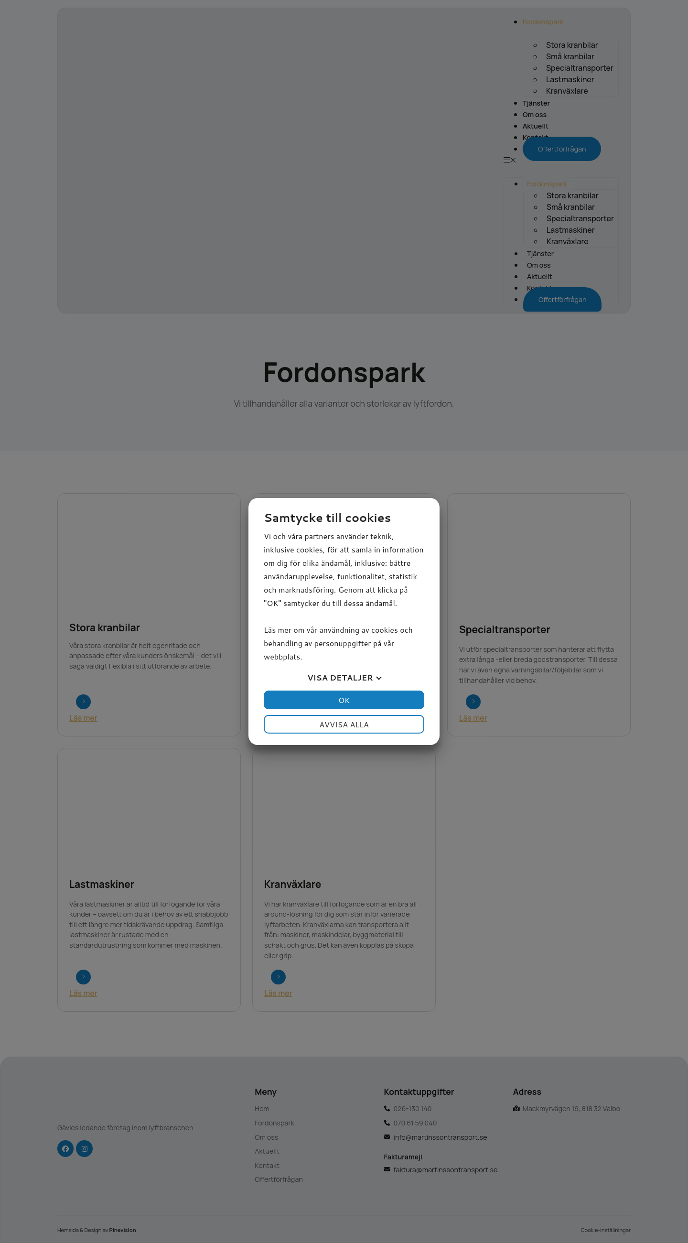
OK (344, 699)
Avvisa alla (344, 724)
